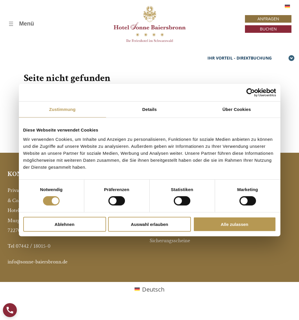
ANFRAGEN (268, 18)
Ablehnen (64, 224)
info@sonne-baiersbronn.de (37, 261)
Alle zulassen (234, 224)
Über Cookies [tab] (237, 109)
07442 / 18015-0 (33, 246)
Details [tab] (149, 109)
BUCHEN (268, 29)
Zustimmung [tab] (62, 109)
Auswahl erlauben (149, 224)
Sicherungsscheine (170, 240)
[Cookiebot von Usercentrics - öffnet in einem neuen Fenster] (250, 92)
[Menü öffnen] (21, 23)
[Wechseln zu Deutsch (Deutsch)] (149, 289)
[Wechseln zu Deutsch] (287, 6)
